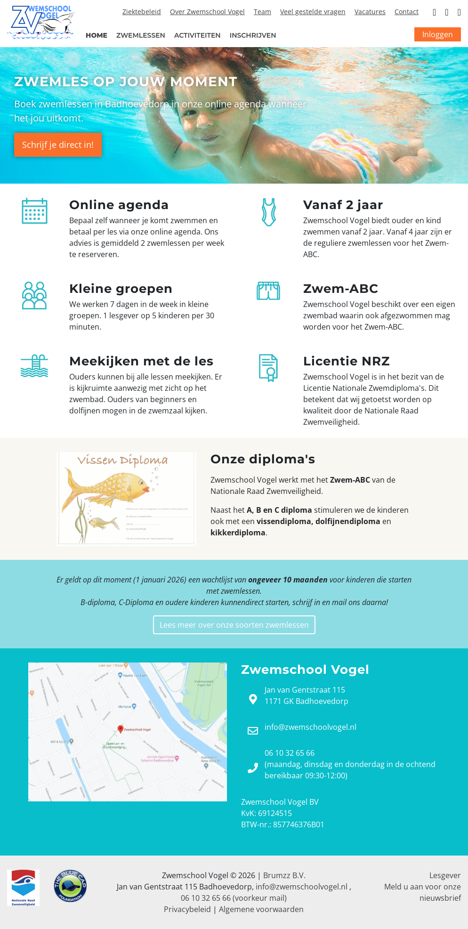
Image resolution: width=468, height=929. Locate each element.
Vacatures (370, 11)
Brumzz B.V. (284, 875)
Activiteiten (197, 35)
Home (96, 35)
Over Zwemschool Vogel (207, 11)
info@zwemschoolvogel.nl (301, 886)
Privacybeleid (187, 909)
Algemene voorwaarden (261, 909)
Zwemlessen (140, 35)
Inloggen (437, 34)
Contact (407, 11)
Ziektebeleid (141, 11)
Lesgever (445, 875)
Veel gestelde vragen (313, 11)
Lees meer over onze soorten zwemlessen (234, 625)
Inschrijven (253, 35)
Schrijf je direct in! (58, 144)
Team (262, 11)
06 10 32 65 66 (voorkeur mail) (234, 898)
